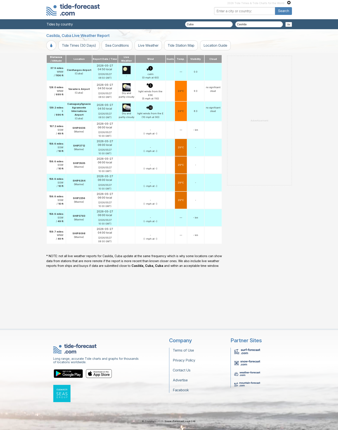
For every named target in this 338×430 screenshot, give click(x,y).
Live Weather (148, 45)
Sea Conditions (117, 45)
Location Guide (215, 45)
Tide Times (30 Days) (79, 45)
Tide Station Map (181, 45)
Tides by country (59, 24)
